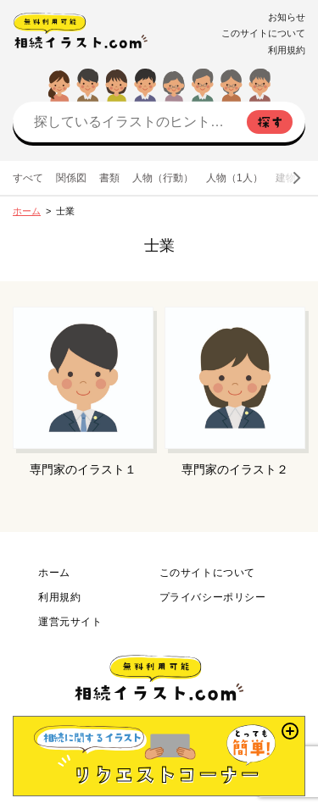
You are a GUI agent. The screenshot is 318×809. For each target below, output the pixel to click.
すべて (28, 178)
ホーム (27, 211)
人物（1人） (234, 178)
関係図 (71, 178)
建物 (286, 178)
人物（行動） (162, 178)
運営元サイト (70, 622)
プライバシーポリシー (212, 597)
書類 (109, 178)
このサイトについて (263, 33)
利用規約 (286, 50)
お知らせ (286, 17)
